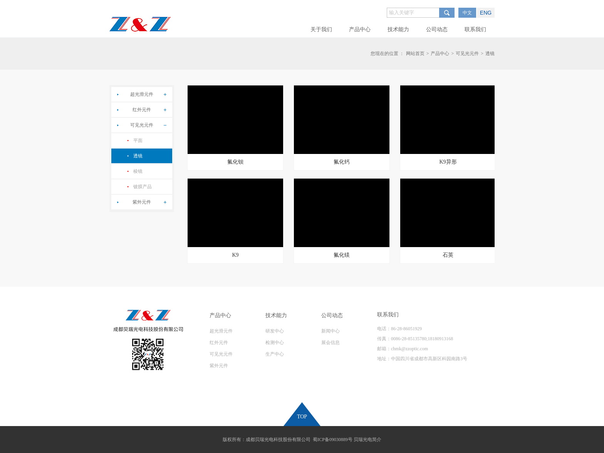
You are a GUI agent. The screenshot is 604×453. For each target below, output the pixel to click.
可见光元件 (467, 53)
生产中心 (274, 354)
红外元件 (142, 109)
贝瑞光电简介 (367, 439)
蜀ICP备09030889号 (332, 439)
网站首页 (415, 53)
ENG (486, 13)
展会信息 (330, 342)
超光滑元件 (141, 94)
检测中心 (274, 342)
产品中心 (440, 53)
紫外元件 (142, 202)
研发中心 (274, 331)
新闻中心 (330, 331)
